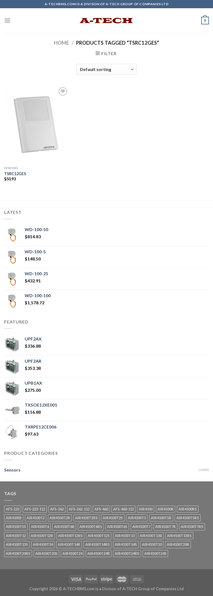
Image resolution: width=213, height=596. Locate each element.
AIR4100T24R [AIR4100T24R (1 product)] (98, 553)
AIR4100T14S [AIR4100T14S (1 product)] (126, 544)
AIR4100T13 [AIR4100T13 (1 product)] (125, 535)
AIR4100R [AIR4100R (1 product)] (165, 509)
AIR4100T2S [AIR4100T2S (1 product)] (113, 518)
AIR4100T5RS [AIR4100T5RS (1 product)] (187, 518)
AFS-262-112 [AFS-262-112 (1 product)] (79, 509)
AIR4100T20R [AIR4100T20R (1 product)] (178, 544)
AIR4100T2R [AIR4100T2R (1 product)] (60, 518)
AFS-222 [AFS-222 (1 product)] (12, 509)
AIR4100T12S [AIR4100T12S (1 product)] (99, 535)
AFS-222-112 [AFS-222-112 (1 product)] (34, 509)
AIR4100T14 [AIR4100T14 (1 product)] (43, 544)
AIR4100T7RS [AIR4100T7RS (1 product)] (192, 526)
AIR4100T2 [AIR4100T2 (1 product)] (36, 518)
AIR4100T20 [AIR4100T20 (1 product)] (152, 544)
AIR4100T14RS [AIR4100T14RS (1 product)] (97, 544)
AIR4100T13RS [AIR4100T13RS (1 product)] (179, 535)
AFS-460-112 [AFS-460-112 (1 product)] (123, 509)
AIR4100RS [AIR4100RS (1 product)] (188, 509)
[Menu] (7, 20)
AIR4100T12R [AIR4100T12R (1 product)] (42, 535)
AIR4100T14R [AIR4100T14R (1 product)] (69, 544)
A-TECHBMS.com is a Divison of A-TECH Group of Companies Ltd (123, 588)
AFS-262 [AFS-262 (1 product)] (57, 509)
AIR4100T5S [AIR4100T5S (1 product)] (16, 526)
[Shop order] (106, 69)
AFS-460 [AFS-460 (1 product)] (101, 509)
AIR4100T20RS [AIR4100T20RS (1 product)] (18, 553)
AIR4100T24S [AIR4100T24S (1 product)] (155, 553)
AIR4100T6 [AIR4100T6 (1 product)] (40, 526)
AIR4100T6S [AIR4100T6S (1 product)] (117, 526)
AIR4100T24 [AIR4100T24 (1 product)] (72, 553)
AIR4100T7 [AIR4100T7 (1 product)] (141, 526)
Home (61, 43)
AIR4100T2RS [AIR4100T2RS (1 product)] (86, 518)
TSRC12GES (15, 173)
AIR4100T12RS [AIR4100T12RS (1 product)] (70, 535)
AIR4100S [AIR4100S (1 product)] (14, 518)
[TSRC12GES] (36, 124)
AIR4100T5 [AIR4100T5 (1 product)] (137, 518)
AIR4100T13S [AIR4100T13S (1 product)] (17, 544)
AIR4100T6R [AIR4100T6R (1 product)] (64, 526)
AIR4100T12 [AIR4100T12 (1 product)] (16, 535)
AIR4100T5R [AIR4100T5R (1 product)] (161, 518)
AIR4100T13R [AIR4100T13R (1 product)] (151, 535)
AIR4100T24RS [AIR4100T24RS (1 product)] (127, 553)
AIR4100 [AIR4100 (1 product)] (145, 509)
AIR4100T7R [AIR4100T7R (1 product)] (165, 526)
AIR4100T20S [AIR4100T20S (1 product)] (46, 553)
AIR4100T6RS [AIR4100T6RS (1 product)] (90, 526)
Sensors (12, 469)
